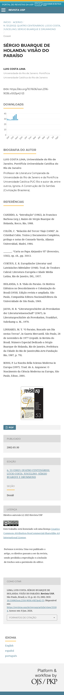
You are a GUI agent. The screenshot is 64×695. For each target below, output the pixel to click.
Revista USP (17, 9)
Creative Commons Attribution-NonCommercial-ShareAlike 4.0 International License (31, 533)
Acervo (18, 22)
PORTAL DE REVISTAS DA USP (18, 4)
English (9, 645)
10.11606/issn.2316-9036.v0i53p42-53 (25, 600)
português (11, 655)
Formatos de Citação (22, 617)
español (9, 650)
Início (7, 22)
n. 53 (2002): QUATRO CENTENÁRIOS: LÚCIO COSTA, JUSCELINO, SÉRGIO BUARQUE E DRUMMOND (32, 27)
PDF (11, 427)
